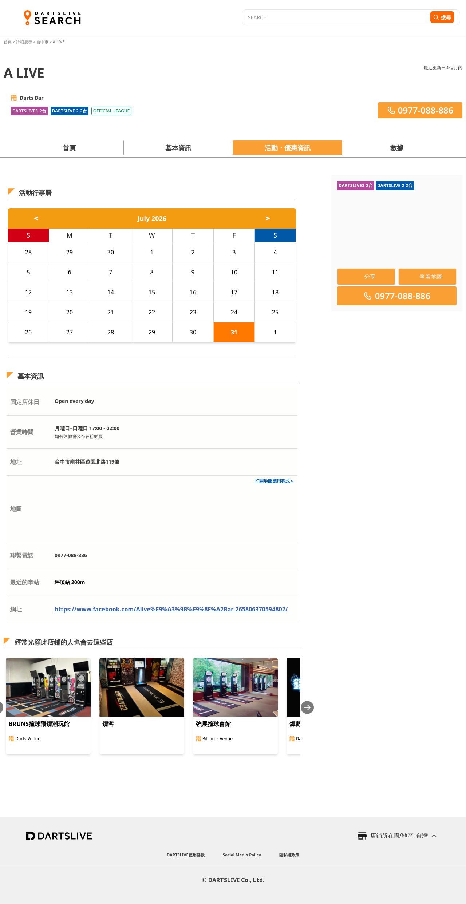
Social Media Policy (242, 854)
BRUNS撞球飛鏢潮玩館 (39, 724)
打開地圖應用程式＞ (274, 481)
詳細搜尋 (24, 41)
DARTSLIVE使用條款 (186, 854)
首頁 (8, 41)
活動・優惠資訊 (288, 147)
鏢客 (108, 724)
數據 (396, 147)
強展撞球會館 (213, 724)
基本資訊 (178, 147)
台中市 (42, 41)
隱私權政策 (289, 854)
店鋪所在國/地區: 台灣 (399, 836)
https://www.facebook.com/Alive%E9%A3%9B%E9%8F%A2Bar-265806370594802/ (171, 609)
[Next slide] (307, 707)
